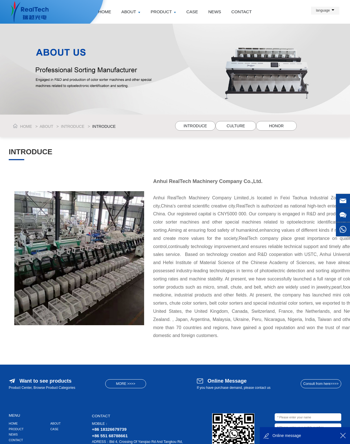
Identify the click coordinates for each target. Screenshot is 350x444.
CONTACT (241, 11)
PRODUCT (163, 11)
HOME (104, 11)
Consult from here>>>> (320, 384)
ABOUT (130, 11)
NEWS (214, 11)
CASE (192, 11)
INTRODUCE (72, 126)
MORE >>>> (125, 384)
